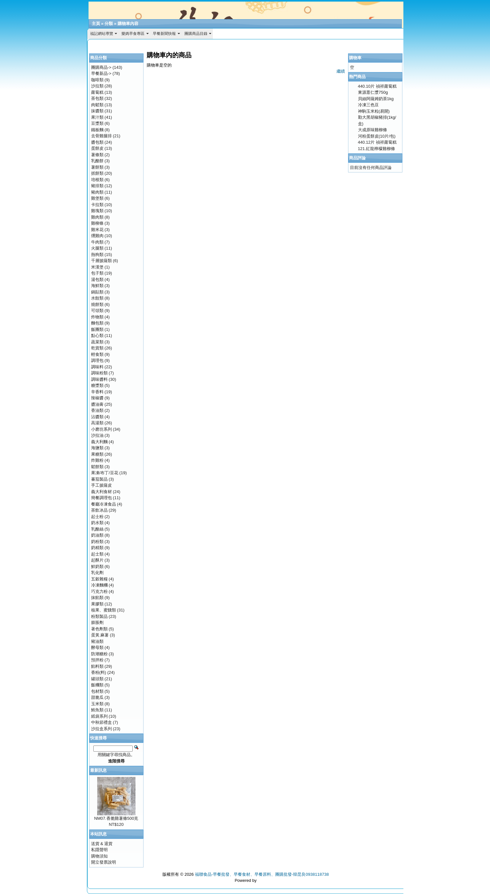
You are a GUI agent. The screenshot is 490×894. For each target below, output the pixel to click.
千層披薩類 (101, 260)
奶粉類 (97, 541)
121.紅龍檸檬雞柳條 (376, 148)
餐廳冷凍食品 (103, 504)
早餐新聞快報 (164, 33)
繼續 (341, 71)
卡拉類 (97, 204)
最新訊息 (98, 770)
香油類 (97, 410)
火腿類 (97, 248)
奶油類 (97, 535)
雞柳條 (97, 223)
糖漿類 (97, 385)
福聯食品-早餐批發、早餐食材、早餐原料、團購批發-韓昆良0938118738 (262, 874)
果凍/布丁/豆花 (104, 472)
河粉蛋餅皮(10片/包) (377, 136)
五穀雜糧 (99, 579)
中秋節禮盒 (101, 722)
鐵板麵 (97, 129)
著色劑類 (99, 629)
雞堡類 (97, 198)
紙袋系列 (99, 716)
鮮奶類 (97, 566)
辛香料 (97, 391)
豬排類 (97, 185)
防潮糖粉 (99, 653)
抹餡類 (97, 597)
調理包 (97, 360)
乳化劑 (97, 572)
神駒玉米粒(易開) (374, 111)
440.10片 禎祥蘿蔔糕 (377, 86)
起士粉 (97, 516)
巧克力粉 (99, 591)
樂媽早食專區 (132, 33)
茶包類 (97, 98)
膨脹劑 (97, 622)
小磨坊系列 (101, 429)
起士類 (97, 554)
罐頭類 (97, 678)
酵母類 (97, 647)
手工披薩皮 (101, 485)
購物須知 (99, 856)
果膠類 (97, 604)
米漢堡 (97, 267)
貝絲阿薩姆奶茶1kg (376, 98)
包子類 (97, 273)
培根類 (97, 179)
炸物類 (97, 317)
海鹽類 (97, 447)
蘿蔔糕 (97, 92)
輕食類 (97, 354)
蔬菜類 (97, 341)
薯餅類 (97, 167)
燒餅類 (97, 304)
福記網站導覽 (101, 33)
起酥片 (97, 560)
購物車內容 (128, 23)
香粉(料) (98, 672)
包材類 (97, 691)
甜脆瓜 (97, 697)
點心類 (97, 335)
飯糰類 (97, 684)
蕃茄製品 (99, 479)
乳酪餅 (97, 160)
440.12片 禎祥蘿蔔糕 (377, 142)
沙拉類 (97, 86)
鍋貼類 (97, 292)
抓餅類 (97, 173)
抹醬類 (97, 110)
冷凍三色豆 (368, 104)
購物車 (355, 57)
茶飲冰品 (99, 510)
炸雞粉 (97, 460)
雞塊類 (97, 210)
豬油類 (97, 641)
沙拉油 (97, 435)
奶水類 (97, 522)
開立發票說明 (103, 862)
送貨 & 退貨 (102, 843)
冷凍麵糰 (99, 585)
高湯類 (97, 422)
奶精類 (97, 547)
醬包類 (97, 142)
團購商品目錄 (195, 33)
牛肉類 (97, 242)
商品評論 (357, 158)
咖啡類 (97, 79)
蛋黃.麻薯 (100, 635)
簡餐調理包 (101, 497)
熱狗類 (97, 254)
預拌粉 (97, 660)
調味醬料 (99, 379)
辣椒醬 (97, 397)
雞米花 (97, 229)
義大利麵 (99, 441)
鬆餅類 (97, 466)
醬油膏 (97, 404)
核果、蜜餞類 (103, 610)
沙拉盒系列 (101, 728)
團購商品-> (101, 67)
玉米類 (97, 703)
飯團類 (97, 329)
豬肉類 (97, 192)
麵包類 (97, 323)
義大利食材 (101, 491)
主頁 (96, 23)
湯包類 (97, 279)
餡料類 (97, 666)
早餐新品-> (101, 73)
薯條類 (97, 154)
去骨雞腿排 (101, 135)
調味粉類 (99, 373)
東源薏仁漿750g (373, 92)
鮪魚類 (97, 709)
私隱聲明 (99, 849)
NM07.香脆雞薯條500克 (116, 818)
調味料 (97, 366)
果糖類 (97, 454)
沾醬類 (97, 416)
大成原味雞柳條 (372, 129)
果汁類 (97, 117)
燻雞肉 (97, 235)
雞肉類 (97, 217)
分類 (109, 23)
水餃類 (97, 298)
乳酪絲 (97, 529)
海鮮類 (97, 285)
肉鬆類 (97, 104)
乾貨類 (97, 348)
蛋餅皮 (97, 148)
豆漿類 (97, 123)
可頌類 (97, 310)
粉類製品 (99, 616)
